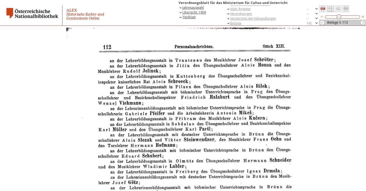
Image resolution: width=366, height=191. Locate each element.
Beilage (235, 23)
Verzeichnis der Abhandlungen (253, 18)
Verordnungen (241, 13)
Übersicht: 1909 (194, 12)
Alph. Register (240, 9)
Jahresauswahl (193, 7)
